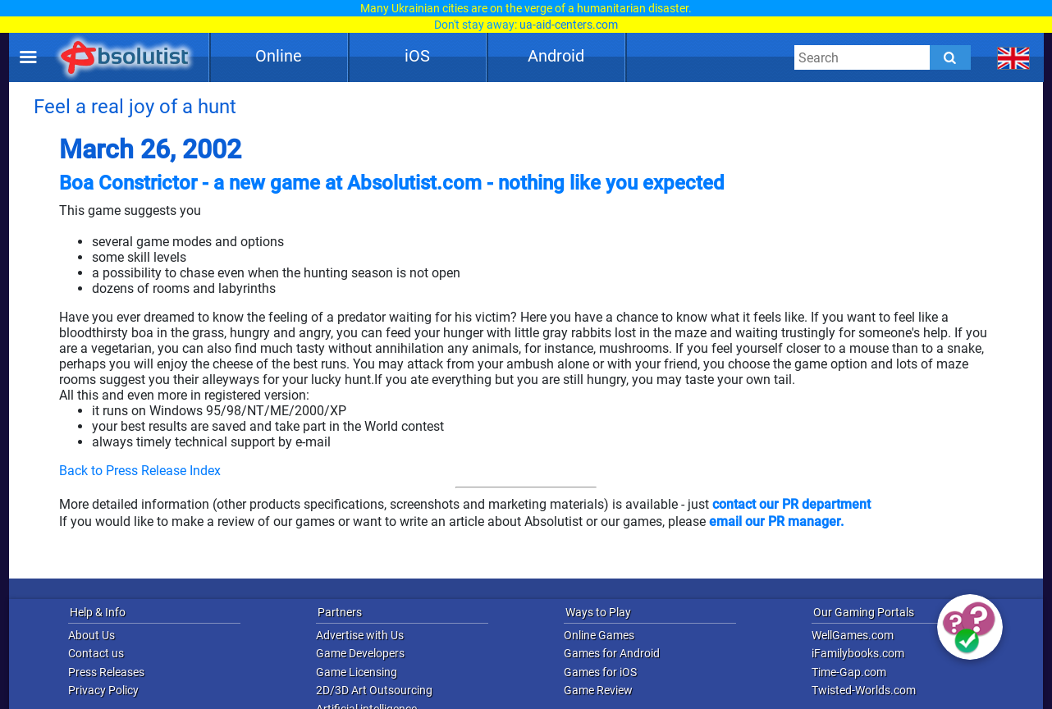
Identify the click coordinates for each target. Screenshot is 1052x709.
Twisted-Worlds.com (864, 690)
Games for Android (612, 653)
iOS (417, 56)
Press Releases (106, 672)
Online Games (599, 635)
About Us (91, 635)
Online (278, 56)
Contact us (96, 653)
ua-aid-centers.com (568, 24)
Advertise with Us (360, 635)
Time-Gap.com (849, 672)
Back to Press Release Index (140, 470)
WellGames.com (853, 635)
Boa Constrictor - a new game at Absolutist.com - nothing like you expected (392, 183)
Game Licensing (356, 672)
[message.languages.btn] (1014, 57)
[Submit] (950, 57)
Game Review (598, 690)
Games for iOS (600, 672)
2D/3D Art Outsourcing (374, 690)
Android (556, 56)
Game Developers (360, 653)
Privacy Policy (103, 690)
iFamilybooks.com (858, 653)
